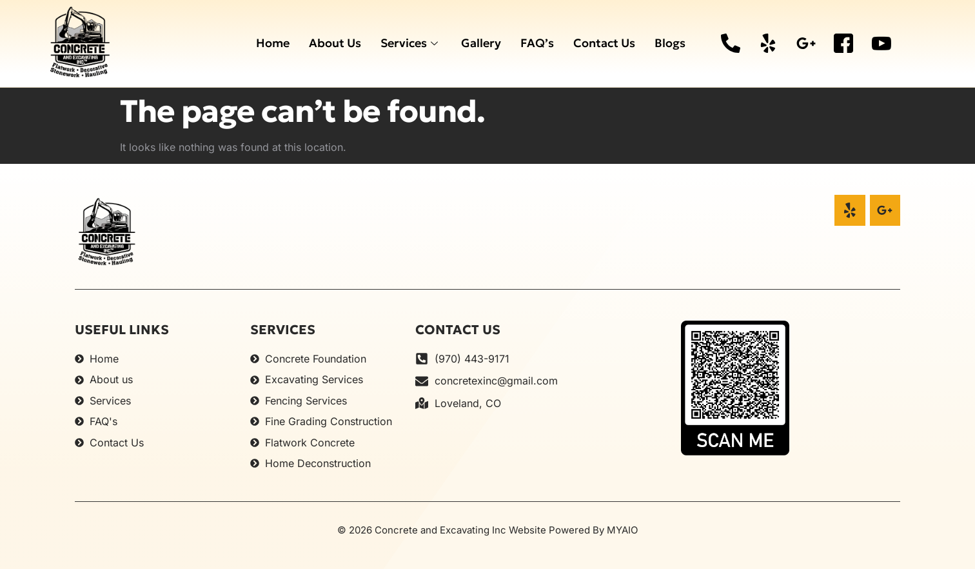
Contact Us (604, 42)
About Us (335, 42)
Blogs (670, 42)
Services (409, 42)
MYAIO (622, 530)
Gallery (481, 42)
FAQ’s (537, 42)
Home (273, 42)
